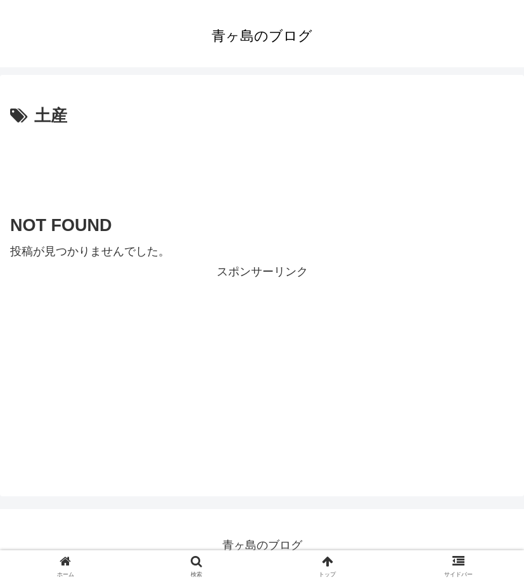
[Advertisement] (262, 165)
